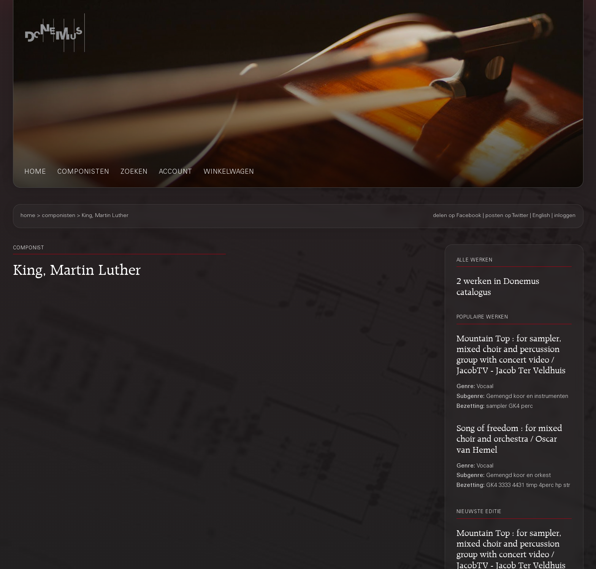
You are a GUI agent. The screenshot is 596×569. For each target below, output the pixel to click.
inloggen (564, 216)
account (175, 172)
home (35, 172)
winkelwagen (229, 172)
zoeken (133, 172)
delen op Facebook (457, 216)
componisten (83, 172)
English (541, 216)
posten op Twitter (506, 216)
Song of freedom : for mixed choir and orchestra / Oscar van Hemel (509, 437)
